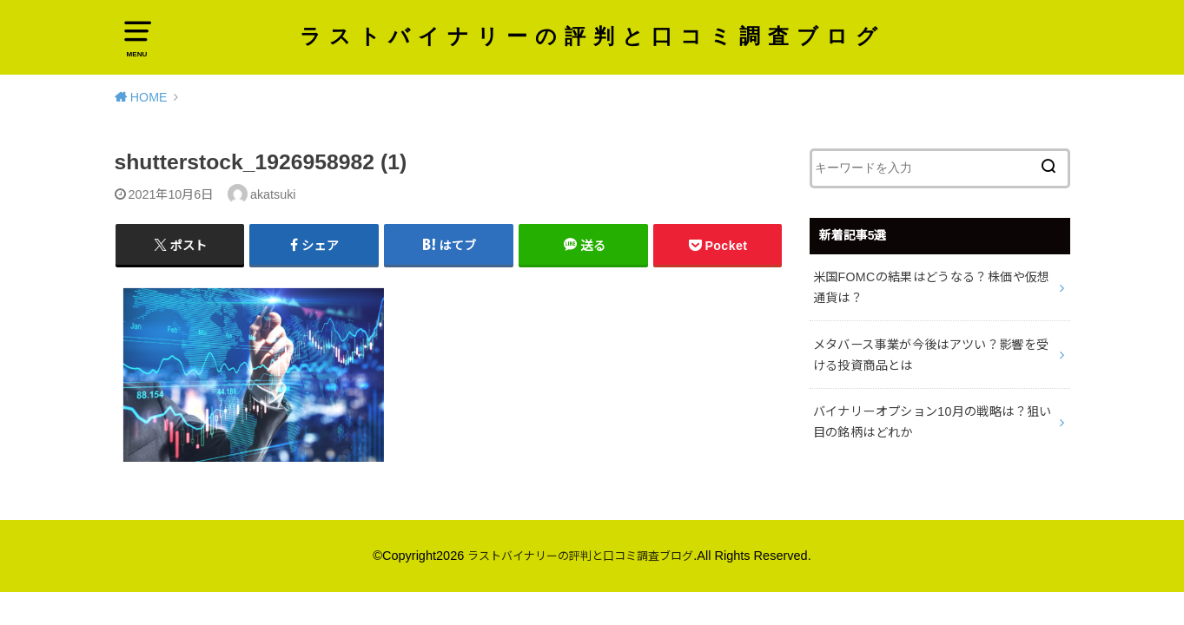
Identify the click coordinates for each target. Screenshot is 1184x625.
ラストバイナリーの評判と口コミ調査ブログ (592, 50)
